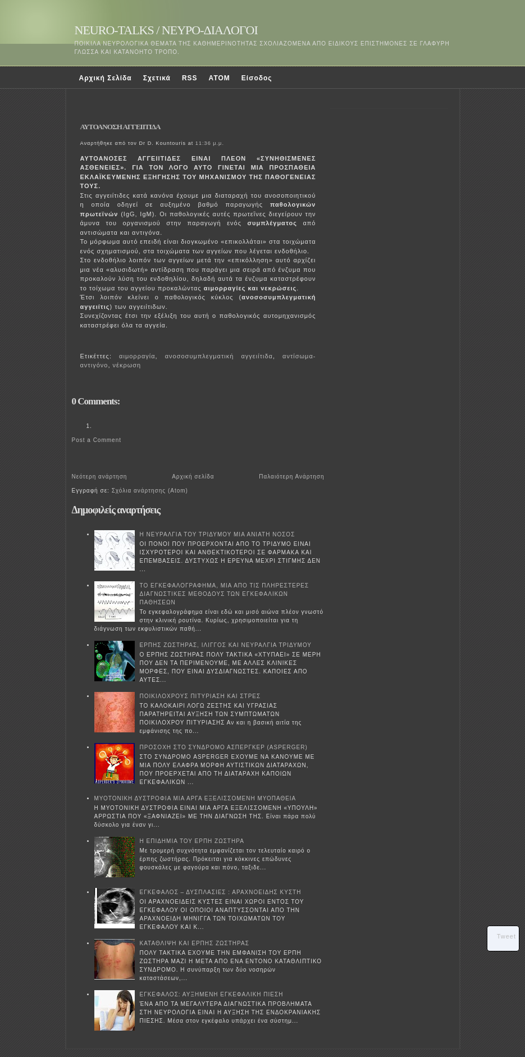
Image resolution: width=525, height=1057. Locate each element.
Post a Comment (96, 440)
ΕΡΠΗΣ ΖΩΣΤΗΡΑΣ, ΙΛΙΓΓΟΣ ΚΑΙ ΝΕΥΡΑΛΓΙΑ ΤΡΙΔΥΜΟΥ (226, 645)
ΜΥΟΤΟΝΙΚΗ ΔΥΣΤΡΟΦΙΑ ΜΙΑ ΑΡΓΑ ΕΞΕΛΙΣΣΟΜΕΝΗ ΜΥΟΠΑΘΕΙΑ (195, 798)
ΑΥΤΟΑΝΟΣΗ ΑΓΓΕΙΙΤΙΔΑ (120, 126)
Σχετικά (157, 78)
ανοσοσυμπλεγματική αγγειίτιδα (219, 356)
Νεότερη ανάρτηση (99, 476)
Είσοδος (256, 78)
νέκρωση (127, 365)
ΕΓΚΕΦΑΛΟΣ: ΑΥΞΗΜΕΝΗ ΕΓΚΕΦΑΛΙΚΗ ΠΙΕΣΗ (212, 994)
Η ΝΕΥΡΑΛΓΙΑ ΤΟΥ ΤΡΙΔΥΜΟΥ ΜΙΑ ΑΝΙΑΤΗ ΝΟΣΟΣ (217, 534)
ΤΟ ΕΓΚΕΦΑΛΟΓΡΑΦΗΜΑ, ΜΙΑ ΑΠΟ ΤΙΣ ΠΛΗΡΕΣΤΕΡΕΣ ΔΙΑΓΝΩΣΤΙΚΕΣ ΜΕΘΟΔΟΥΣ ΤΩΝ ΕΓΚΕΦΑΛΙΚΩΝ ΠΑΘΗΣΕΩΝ (224, 593)
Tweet (506, 936)
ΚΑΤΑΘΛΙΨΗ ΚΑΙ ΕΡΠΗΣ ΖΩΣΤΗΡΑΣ (194, 943)
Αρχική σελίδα (193, 476)
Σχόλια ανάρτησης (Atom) (150, 491)
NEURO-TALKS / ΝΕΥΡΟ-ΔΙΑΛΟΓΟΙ (166, 30)
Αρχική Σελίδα (105, 78)
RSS (190, 78)
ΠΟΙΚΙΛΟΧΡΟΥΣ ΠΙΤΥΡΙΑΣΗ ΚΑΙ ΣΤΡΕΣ (200, 696)
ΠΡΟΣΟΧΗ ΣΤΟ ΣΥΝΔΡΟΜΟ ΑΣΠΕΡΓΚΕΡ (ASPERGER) (224, 747)
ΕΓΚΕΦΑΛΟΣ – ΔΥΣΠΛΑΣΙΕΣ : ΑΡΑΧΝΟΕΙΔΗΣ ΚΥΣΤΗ (221, 892)
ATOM (219, 78)
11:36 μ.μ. (209, 143)
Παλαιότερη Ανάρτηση (291, 476)
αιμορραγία (137, 356)
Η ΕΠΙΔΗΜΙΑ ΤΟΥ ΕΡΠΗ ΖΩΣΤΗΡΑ (192, 841)
